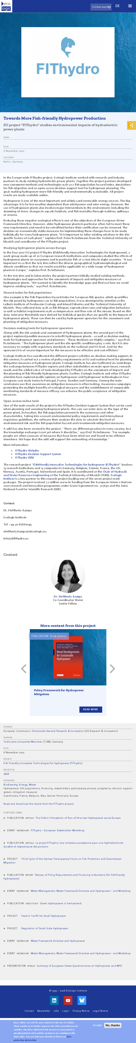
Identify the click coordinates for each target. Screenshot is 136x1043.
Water (32, 785)
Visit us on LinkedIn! (54, 1000)
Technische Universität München (23, 742)
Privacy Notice (81, 1011)
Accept (97, 1025)
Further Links (13, 813)
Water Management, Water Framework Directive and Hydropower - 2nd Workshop (81, 891)
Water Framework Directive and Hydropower (58, 941)
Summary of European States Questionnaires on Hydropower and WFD (79, 966)
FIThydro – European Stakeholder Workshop (58, 830)
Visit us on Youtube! (68, 1000)
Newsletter (43, 1011)
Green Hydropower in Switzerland (60, 903)
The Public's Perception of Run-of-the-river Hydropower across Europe (78, 818)
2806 (6, 774)
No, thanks (113, 1025)
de (117, 6)
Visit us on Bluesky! (81, 1000)
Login (65, 1011)
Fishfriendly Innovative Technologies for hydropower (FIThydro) (76, 464)
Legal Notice (100, 1011)
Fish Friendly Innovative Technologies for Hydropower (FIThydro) (43, 763)
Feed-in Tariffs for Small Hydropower (43, 916)
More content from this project (68, 625)
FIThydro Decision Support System (38, 454)
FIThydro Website (27, 450)
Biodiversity (11, 785)
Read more (90, 709)
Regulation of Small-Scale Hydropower (44, 928)
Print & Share (131, 125)
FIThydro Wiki (24, 457)
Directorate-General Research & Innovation (58, 731)
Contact (29, 1011)
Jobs (56, 1011)
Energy (23, 785)
